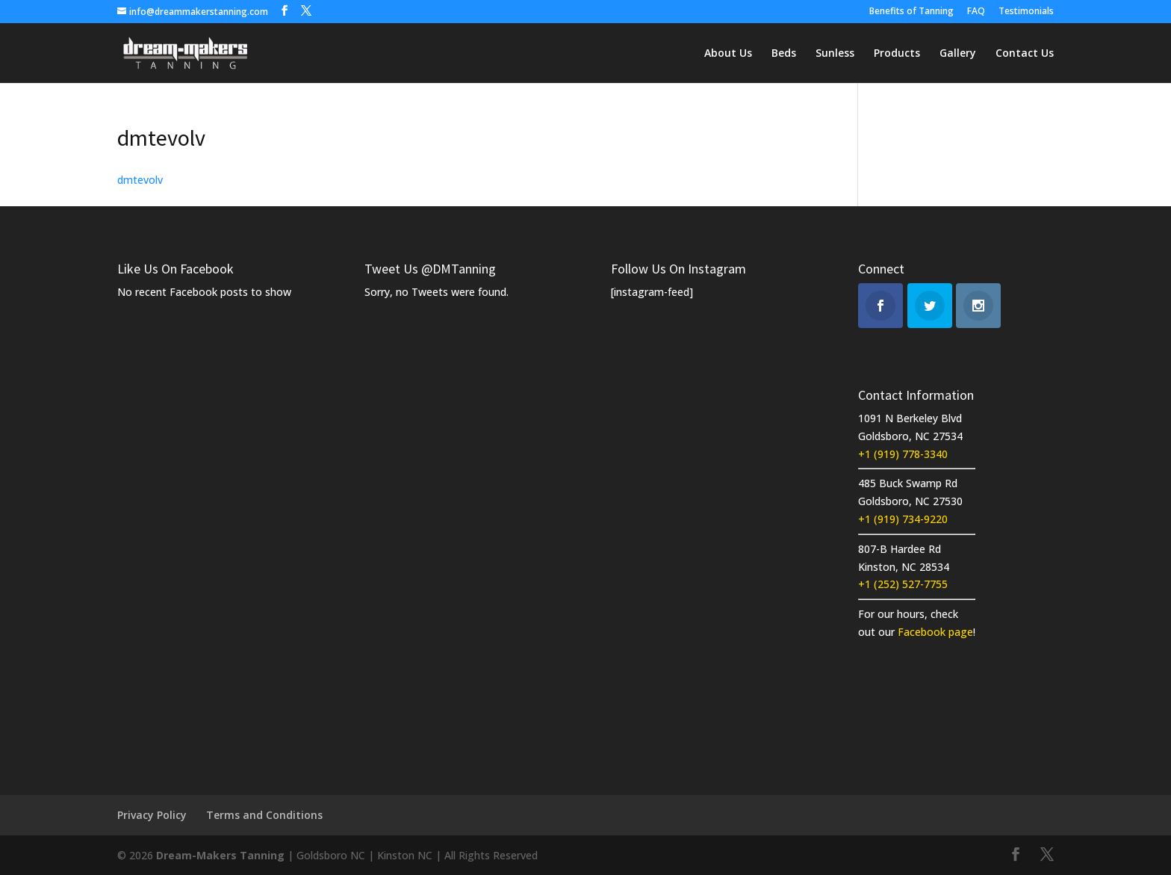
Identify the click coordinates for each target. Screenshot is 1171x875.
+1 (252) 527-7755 (903, 584)
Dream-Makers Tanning (220, 855)
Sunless (835, 54)
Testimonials (1026, 12)
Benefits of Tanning (911, 12)
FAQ (976, 12)
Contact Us (1024, 54)
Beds (783, 54)
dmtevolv (140, 180)
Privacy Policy (152, 815)
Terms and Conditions (264, 815)
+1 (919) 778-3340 (903, 454)
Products (897, 54)
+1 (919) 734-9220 (903, 519)
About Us (728, 54)
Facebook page (935, 632)
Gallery (957, 54)
